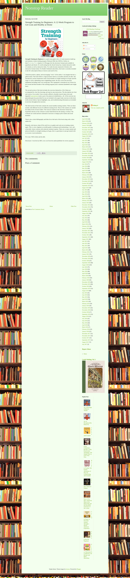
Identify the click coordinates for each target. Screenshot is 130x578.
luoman (68, 570)
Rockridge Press (32, 63)
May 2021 (84, 246)
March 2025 (85, 147)
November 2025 (86, 130)
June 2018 (84, 321)
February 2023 (86, 201)
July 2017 (84, 345)
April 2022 (85, 223)
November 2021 (86, 233)
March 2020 (85, 276)
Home (51, 206)
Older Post (73, 206)
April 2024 (85, 171)
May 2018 (84, 323)
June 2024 (84, 167)
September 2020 (86, 263)
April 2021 (85, 248)
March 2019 (85, 302)
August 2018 (85, 317)
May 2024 (84, 169)
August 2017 (85, 343)
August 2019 (85, 291)
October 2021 (85, 235)
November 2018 (86, 310)
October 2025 (85, 132)
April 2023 (85, 197)
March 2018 (85, 328)
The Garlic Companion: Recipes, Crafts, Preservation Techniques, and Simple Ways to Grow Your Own (88, 449)
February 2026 (86, 124)
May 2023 (84, 195)
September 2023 (86, 186)
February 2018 (86, 330)
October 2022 (85, 210)
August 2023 (85, 188)
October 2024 (85, 158)
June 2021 (84, 244)
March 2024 (85, 173)
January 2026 (85, 126)
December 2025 (86, 128)
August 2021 (85, 240)
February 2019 (86, 304)
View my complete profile (97, 108)
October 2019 (85, 287)
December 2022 (86, 205)
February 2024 (86, 175)
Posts (85, 45)
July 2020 (84, 268)
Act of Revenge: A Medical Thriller (88, 410)
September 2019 (86, 289)
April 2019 (85, 300)
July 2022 (84, 216)
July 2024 (84, 165)
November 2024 (86, 156)
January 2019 (85, 306)
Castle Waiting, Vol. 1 (89, 360)
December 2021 (86, 231)
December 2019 (86, 283)
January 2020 (85, 280)
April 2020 (85, 274)
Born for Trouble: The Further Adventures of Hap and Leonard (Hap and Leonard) (88, 469)
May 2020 (84, 272)
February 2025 (86, 150)
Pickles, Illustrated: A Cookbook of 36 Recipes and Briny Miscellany (88, 552)
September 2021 (86, 238)
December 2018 (86, 308)
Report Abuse (86, 350)
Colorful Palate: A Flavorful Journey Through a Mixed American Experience (88, 521)
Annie (89, 31)
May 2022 (84, 220)
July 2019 (84, 293)
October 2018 (85, 313)
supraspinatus (34, 96)
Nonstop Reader (39, 8)
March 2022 (85, 225)
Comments (86, 48)
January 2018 (85, 332)
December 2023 (86, 180)
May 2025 (84, 143)
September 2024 (86, 160)
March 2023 (85, 199)
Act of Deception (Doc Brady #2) (88, 424)
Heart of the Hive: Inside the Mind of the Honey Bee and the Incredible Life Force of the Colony (88, 504)
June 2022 (84, 218)
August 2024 (85, 162)
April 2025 (85, 145)
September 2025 (86, 135)
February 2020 (86, 278)
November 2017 (86, 336)
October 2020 (85, 261)
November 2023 (86, 182)
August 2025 (85, 137)
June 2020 (84, 270)
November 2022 (86, 208)
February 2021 (86, 253)
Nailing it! (95, 106)
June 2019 (84, 295)
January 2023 (85, 203)
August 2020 (85, 265)
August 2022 (85, 214)
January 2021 (85, 255)
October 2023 (85, 184)
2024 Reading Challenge (93, 29)
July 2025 (84, 139)
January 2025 (85, 152)
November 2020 (86, 259)
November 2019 (86, 285)
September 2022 (86, 212)
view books (102, 38)
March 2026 (85, 122)
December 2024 (86, 154)
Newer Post (29, 206)
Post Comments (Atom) (38, 209)
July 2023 (84, 190)
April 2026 (85, 120)
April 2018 (85, 326)
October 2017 (85, 338)
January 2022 (85, 229)
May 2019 (84, 298)
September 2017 (86, 341)
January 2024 (85, 178)
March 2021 (85, 250)
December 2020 (86, 257)
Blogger (79, 570)
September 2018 (86, 315)
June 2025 (84, 141)
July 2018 (84, 319)
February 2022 (86, 227)
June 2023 (84, 192)
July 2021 (84, 242)
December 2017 (86, 334)
